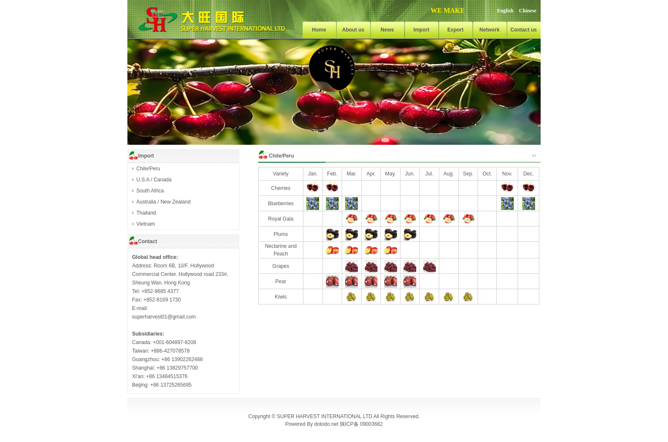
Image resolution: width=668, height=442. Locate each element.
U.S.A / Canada (154, 180)
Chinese (527, 11)
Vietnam (145, 224)
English (505, 11)
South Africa (150, 191)
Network (489, 30)
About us (353, 30)
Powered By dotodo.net (312, 424)
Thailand (146, 213)
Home (319, 30)
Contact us (523, 30)
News (387, 30)
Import (421, 30)
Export (455, 30)
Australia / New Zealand (163, 202)
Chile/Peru (148, 169)
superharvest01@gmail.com (164, 317)
